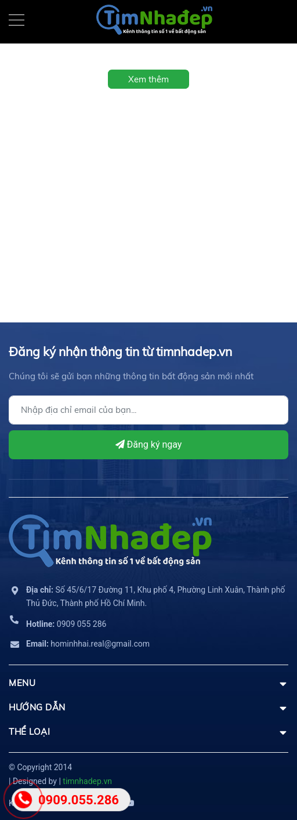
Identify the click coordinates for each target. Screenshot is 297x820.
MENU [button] (148, 682)
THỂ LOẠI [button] (148, 731)
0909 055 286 (66, 624)
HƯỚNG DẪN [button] (148, 707)
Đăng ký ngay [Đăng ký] (148, 444)
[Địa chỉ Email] (148, 410)
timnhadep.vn (87, 781)
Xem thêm (148, 79)
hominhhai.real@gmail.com (88, 643)
